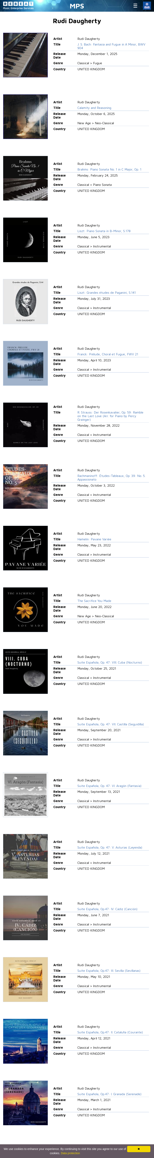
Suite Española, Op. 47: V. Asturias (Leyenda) (109, 847)
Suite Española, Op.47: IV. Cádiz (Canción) (107, 909)
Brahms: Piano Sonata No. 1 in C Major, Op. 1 (109, 169)
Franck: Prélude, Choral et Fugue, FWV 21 (107, 354)
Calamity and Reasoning (94, 108)
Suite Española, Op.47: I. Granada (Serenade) (109, 1094)
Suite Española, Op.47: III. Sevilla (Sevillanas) (108, 970)
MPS (77, 6)
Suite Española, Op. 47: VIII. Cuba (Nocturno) (109, 662)
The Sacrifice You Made (94, 601)
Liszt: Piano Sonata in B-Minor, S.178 (104, 231)
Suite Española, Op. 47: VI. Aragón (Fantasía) (109, 786)
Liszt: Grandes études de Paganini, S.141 (106, 292)
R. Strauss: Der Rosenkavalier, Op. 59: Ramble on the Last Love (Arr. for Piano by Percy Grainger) (110, 415)
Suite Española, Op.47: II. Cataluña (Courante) (110, 1032)
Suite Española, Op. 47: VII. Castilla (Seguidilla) (110, 724)
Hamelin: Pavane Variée (94, 539)
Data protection (70, 1153)
